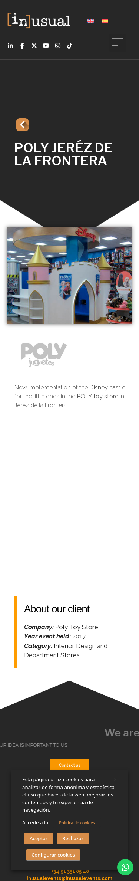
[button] (117, 43)
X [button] (115, 779)
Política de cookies (77, 822)
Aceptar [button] (38, 838)
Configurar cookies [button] (53, 854)
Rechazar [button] (72, 838)
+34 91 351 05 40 (70, 871)
